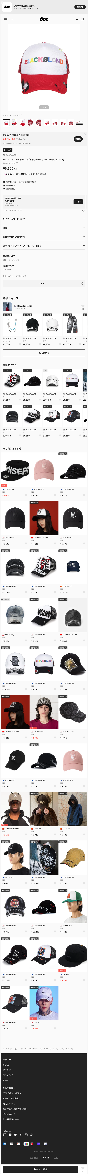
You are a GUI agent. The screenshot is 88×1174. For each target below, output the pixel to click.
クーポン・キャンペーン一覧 (12, 210)
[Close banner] (2, 2)
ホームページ (7, 1049)
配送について (21, 276)
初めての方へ (9, 1087)
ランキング (8, 1075)
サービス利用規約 (11, 1098)
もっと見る (44, 352)
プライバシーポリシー (13, 1093)
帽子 (4, 260)
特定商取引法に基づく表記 (15, 1108)
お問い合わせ (8, 276)
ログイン (21, 182)
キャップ (15, 260)
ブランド (7, 1069)
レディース (8, 1059)
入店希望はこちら (11, 1119)
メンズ (6, 1064)
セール (6, 1080)
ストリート (7, 269)
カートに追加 (40, 1169)
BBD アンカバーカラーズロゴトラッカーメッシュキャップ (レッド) (51, 1049)
